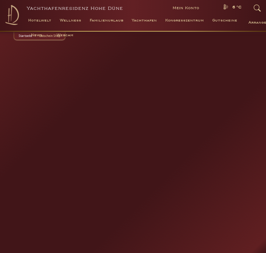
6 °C (236, 7)
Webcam (65, 35)
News (37, 35)
